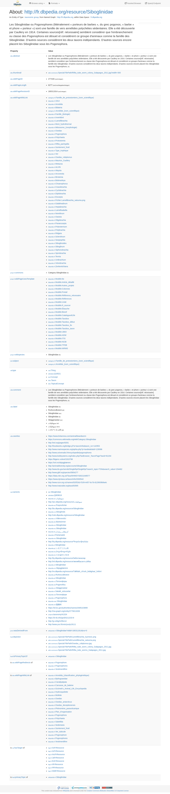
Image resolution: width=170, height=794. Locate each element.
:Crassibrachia (57, 187)
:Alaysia (54, 170)
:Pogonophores (57, 666)
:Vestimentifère (57, 669)
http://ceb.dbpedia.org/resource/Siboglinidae (66, 515)
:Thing (52, 370)
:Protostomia (56, 141)
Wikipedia (66, 790)
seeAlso (15, 436)
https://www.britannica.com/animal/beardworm (67, 436)
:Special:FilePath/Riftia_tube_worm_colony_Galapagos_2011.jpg (79, 647)
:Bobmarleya (56, 180)
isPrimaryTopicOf (18, 656)
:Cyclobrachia (57, 190)
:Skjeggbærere (58, 568)
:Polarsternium (57, 227)
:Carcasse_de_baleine (60, 685)
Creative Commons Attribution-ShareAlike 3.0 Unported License (108, 790)
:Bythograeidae (57, 679)
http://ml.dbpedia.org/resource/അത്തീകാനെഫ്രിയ (69, 561)
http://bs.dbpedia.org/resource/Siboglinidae (66, 508)
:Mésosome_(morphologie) (62, 127)
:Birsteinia (55, 177)
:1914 (54, 101)
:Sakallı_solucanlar (59, 591)
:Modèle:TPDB (57, 345)
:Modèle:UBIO (57, 332)
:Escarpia (55, 197)
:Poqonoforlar (57, 505)
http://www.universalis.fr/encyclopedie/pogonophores (70, 453)
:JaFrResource (56, 758)
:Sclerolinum (56, 237)
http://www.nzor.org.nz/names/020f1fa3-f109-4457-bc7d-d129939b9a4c (77, 482)
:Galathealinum (57, 203)
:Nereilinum (56, 213)
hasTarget (17, 748)
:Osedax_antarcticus (60, 702)
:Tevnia (54, 256)
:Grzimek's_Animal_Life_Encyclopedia (67, 689)
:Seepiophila (56, 240)
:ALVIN (54, 167)
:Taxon (52, 380)
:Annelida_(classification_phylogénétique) (68, 675)
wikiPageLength (18, 85)
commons (16, 273)
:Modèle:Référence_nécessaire (64, 295)
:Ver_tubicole (57, 732)
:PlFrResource (56, 768)
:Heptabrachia (57, 207)
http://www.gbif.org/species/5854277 (63, 472)
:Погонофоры (57, 581)
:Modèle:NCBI (57, 342)
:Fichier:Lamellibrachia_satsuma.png (66, 200)
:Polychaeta (56, 137)
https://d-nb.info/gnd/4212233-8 (61, 618)
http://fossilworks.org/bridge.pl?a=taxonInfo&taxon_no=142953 (74, 446)
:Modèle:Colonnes (59, 289)
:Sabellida (55, 722)
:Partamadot (56, 535)
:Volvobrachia (57, 263)
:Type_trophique (58, 151)
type (13, 370)
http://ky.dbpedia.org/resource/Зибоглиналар (66, 558)
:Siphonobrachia (58, 250)
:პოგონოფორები (59, 551)
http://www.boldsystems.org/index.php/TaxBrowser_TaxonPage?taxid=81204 (79, 456)
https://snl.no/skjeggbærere (59, 462)
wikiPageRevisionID (20, 91)
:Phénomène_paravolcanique (63, 708)
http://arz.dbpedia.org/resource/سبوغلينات (65, 502)
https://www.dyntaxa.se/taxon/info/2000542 (66, 479)
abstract (15, 56)
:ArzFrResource (56, 754)
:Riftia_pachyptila (58, 144)
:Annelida (55, 104)
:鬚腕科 (55, 604)
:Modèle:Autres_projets (61, 285)
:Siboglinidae (54, 492)
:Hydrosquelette (58, 692)
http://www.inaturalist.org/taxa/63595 (63, 486)
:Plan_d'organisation (60, 712)
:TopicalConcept (56, 384)
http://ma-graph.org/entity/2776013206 (64, 611)
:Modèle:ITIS (56, 338)
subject (14, 361)
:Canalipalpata (57, 682)
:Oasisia (55, 217)
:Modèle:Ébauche (58, 309)
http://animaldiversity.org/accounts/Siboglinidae (67, 466)
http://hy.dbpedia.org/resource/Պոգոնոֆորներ (68, 542)
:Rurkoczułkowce (58, 575)
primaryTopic (19, 777)
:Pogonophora (57, 134)
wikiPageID (16, 79)
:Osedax (55, 131)
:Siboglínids (56, 512)
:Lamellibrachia (57, 121)
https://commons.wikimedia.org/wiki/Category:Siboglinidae (72, 439)
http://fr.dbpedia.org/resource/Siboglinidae (68, 12)
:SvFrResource (56, 748)
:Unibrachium (57, 260)
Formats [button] (54, 3)
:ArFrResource (56, 751)
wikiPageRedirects (21, 662)
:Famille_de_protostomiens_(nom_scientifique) (71, 98)
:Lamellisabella (57, 210)
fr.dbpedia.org (96, 17)
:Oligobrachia (57, 220)
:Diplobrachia (57, 194)
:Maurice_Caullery (59, 160)
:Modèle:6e (56, 279)
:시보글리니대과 (58, 555)
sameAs (15, 492)
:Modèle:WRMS (58, 348)
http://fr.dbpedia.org (65, 17)
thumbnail (15, 73)
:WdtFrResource (56, 771)
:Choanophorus (58, 184)
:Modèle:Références (60, 299)
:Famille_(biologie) (59, 114)
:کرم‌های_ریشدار (58, 532)
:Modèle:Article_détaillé (61, 282)
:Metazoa (55, 164)
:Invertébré (56, 117)
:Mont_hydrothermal (59, 124)
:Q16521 (54, 374)
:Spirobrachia (57, 253)
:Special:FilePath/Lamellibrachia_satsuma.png (72, 640)
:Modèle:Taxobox (58, 319)
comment (15, 390)
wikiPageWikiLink (19, 98)
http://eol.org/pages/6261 (58, 443)
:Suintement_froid (58, 147)
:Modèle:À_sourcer (59, 305)
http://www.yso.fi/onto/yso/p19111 (62, 624)
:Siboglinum (56, 247)
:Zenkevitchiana (58, 266)
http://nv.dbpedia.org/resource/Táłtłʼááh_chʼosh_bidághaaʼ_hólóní (74, 571)
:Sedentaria (56, 725)
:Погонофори (57, 595)
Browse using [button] (37, 3)
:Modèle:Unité (57, 302)
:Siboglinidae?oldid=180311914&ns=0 (67, 631)
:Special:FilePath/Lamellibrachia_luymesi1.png (72, 637)
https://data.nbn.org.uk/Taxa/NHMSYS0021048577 (69, 476)
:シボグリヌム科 (58, 548)
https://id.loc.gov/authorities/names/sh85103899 (68, 608)
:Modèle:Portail (57, 292)
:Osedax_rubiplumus (60, 157)
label (13, 407)
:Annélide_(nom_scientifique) (63, 111)
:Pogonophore (57, 662)
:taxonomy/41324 (57, 614)
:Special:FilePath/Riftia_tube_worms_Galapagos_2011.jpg (77, 650)
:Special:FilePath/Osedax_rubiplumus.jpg (70, 643)
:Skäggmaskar (57, 588)
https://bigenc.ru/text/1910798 (60, 459)
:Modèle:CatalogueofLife (61, 315)
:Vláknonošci (57, 518)
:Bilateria (55, 107)
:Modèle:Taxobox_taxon (61, 328)
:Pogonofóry (56, 585)
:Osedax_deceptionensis (61, 705)
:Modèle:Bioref (57, 312)
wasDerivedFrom (19, 631)
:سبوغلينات (56, 499)
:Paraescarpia (57, 223)
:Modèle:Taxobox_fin (60, 325)
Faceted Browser (133, 3)
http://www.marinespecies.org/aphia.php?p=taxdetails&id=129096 (75, 449)
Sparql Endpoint (153, 3)
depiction (15, 637)
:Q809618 (55, 495)
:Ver (53, 154)
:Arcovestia (56, 174)
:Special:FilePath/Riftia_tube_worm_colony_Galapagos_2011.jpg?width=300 (84, 73)
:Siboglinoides (57, 243)
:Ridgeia (55, 233)
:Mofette (55, 695)
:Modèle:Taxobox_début (61, 322)
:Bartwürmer (57, 522)
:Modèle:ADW (57, 335)
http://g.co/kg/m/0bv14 (57, 621)
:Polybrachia (56, 230)
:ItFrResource (55, 764)
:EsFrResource (56, 761)
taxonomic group (32, 17)
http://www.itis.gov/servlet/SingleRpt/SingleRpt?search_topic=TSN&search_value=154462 (85, 469)
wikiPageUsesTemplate (22, 279)
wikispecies (17, 355)
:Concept (53, 377)
